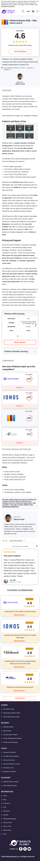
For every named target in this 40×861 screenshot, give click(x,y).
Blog (4, 799)
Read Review (19, 615)
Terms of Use (7, 826)
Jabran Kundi (20, 84)
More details (20, 342)
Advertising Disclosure (8, 6)
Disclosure (6, 811)
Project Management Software (12, 738)
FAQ (4, 807)
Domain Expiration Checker (11, 764)
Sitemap (5, 815)
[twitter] (25, 849)
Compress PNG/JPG (9, 752)
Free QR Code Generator (11, 756)
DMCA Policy (7, 830)
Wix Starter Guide (8, 709)
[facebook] (21, 849)
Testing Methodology (9, 819)
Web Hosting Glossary (10, 785)
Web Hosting (7, 731)
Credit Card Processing (10, 742)
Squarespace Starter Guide (11, 713)
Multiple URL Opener (9, 771)
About (5, 795)
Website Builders (8, 727)
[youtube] (29, 849)
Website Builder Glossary (11, 781)
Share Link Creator (9, 760)
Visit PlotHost (20, 51)
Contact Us (6, 803)
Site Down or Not (8, 768)
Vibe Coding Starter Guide (11, 717)
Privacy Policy (7, 822)
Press (5, 834)
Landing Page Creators (10, 734)
